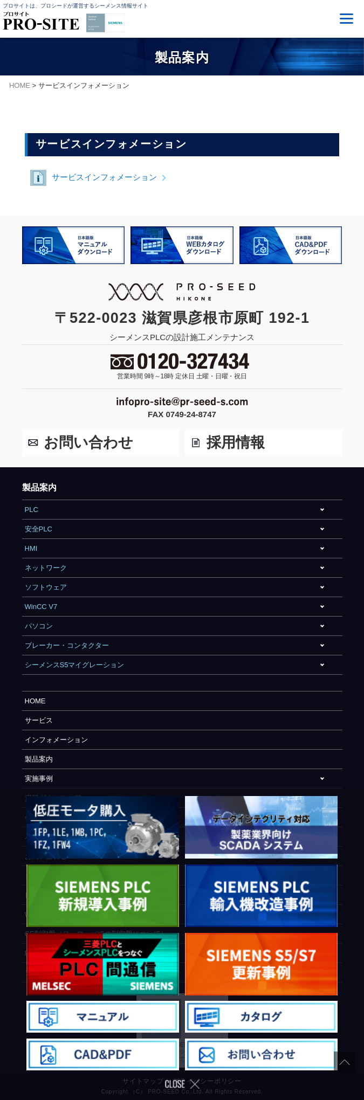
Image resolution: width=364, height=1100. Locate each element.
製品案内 (39, 759)
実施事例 (39, 778)
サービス (39, 720)
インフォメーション (56, 740)
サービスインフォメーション (93, 177)
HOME (35, 701)
